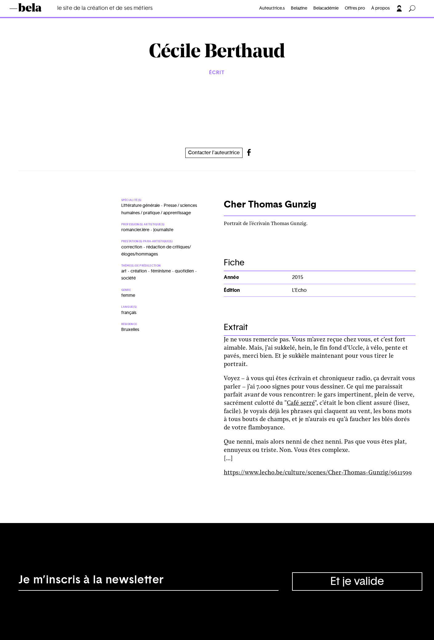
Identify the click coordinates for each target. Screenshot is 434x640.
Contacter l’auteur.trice (214, 152)
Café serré (301, 403)
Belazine (299, 8)
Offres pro (355, 8)
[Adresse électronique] (148, 581)
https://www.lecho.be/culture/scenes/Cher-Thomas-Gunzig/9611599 (318, 473)
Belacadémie (326, 8)
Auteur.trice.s (272, 8)
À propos (380, 8)
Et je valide (357, 581)
